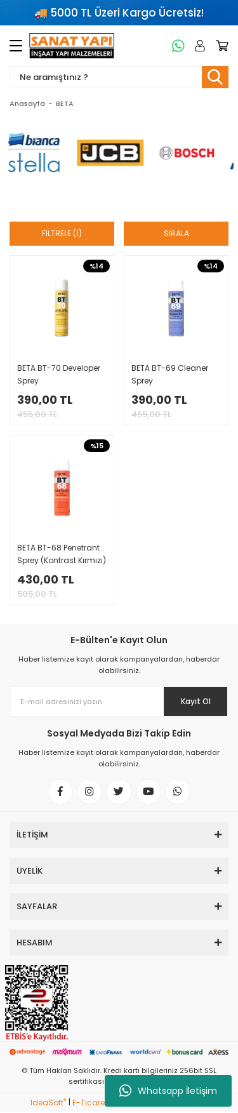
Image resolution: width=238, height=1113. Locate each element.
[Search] (119, 77)
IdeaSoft (48, 1103)
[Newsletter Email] (119, 701)
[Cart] (219, 46)
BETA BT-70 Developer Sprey (58, 374)
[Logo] (71, 45)
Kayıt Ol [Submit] (196, 701)
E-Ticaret (89, 1103)
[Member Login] (198, 46)
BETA (65, 103)
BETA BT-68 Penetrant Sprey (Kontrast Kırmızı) (61, 554)
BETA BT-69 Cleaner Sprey (169, 374)
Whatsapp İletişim (168, 1091)
